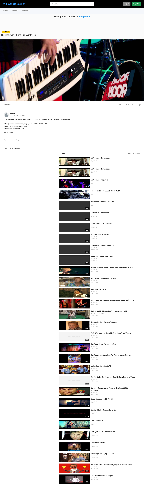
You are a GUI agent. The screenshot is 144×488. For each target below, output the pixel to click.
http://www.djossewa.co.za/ (14, 128)
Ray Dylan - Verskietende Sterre (126, 391)
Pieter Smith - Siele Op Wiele (125, 182)
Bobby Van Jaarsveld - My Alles (126, 358)
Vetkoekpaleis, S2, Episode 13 (125, 412)
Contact (10, 476)
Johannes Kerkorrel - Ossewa (125, 215)
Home (5, 11)
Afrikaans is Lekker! (14, 3)
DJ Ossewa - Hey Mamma (124, 117)
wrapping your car (77, 468)
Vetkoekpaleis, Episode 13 (124, 325)
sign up (13, 140)
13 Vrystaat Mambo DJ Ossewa (126, 161)
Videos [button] (15, 11)
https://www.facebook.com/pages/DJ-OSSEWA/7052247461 (25, 124)
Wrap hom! (84, 16)
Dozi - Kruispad (120, 380)
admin (12, 114)
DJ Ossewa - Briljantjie (122, 139)
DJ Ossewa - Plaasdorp (123, 172)
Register (136, 4)
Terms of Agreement (23, 476)
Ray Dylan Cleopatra (121, 248)
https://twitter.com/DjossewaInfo (15, 126)
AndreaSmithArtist (121, 274)
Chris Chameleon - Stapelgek (125, 434)
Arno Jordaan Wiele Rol (123, 193)
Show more (8, 132)
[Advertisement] (72, 23)
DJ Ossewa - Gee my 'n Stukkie (125, 204)
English (137, 484)
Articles (26, 11)
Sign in (126, 4)
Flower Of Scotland (121, 402)
